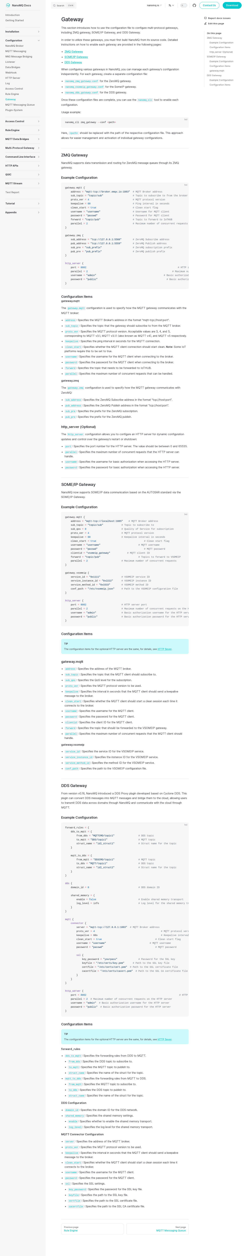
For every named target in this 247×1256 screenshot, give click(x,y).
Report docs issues (217, 18)
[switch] (183, 5)
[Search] (63, 5)
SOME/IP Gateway (216, 56)
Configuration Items (220, 47)
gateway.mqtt (217, 70)
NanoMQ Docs (18, 5)
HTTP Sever (165, 649)
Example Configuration (221, 42)
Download (232, 5)
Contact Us (209, 5)
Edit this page (214, 23)
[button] (38, 31)
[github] (194, 5)
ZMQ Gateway (214, 37)
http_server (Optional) (221, 52)
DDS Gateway (214, 75)
